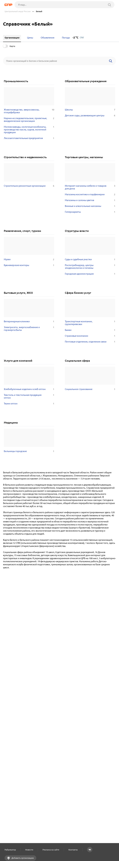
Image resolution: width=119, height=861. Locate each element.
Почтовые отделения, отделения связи (90, 341)
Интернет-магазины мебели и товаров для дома (90, 187)
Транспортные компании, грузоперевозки (90, 323)
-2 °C (75, 37)
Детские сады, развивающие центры (90, 115)
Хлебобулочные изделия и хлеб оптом (29, 389)
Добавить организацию (22, 858)
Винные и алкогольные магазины (90, 206)
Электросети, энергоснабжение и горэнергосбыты (29, 328)
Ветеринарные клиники (29, 321)
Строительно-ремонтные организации (29, 185)
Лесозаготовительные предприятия (29, 138)
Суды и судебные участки (90, 259)
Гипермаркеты (90, 212)
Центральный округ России (18, 11)
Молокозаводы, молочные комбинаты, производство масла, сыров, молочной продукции (29, 129)
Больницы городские (29, 451)
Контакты (73, 849)
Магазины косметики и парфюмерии (90, 194)
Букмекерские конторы (29, 265)
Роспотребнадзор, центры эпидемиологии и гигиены (90, 266)
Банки (90, 330)
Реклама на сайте (51, 849)
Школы (90, 109)
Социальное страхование (90, 389)
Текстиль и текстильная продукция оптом (29, 396)
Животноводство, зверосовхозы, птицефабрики (29, 111)
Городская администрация (90, 273)
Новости (29, 849)
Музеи (29, 259)
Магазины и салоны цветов (90, 200)
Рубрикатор (10, 849)
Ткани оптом (29, 403)
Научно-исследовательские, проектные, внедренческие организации (29, 119)
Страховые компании (90, 336)
